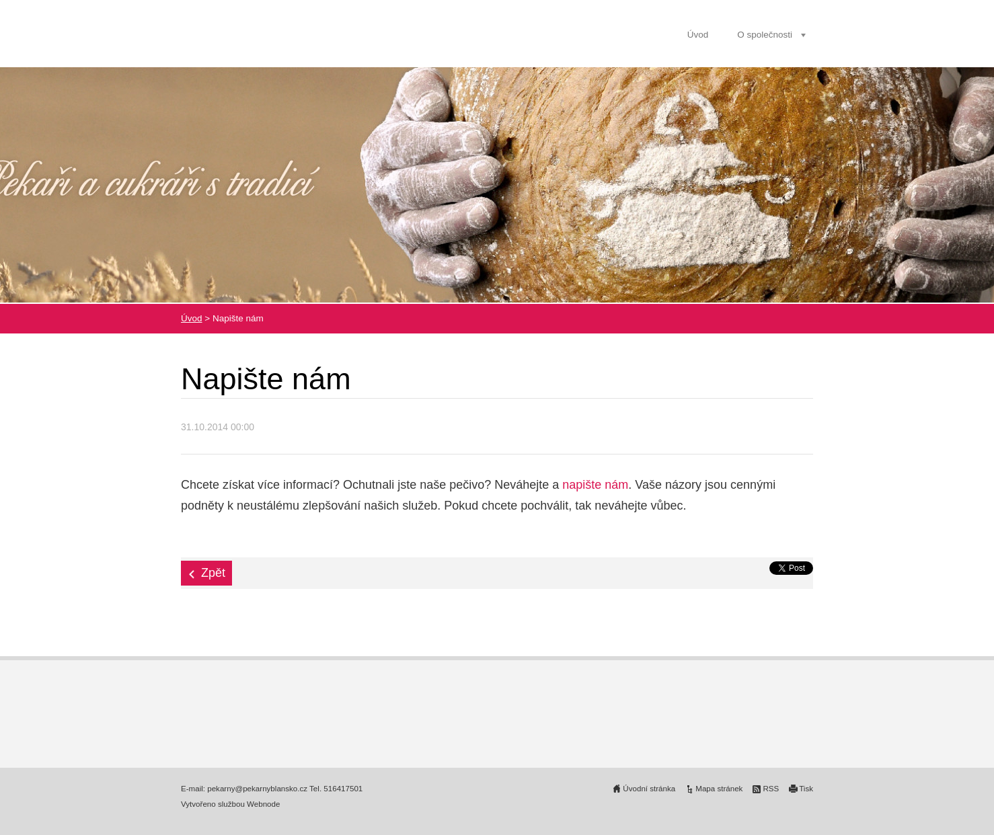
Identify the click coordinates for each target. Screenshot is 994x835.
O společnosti (764, 35)
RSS (771, 789)
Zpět (213, 573)
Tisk (806, 789)
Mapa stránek (718, 789)
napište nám (595, 484)
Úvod (698, 35)
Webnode (263, 804)
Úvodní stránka (649, 789)
